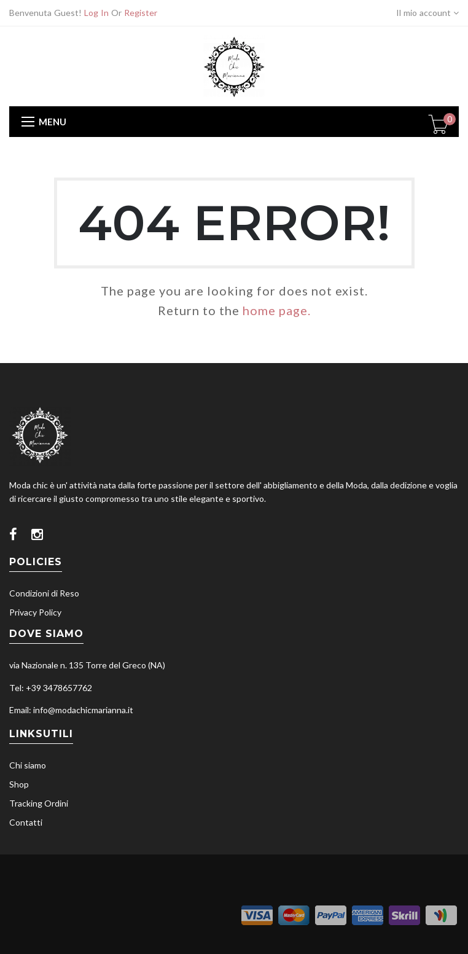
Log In (96, 12)
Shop (19, 784)
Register (140, 12)
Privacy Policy (35, 612)
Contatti (25, 822)
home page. (277, 310)
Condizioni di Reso (44, 593)
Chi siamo (27, 765)
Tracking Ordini (38, 803)
